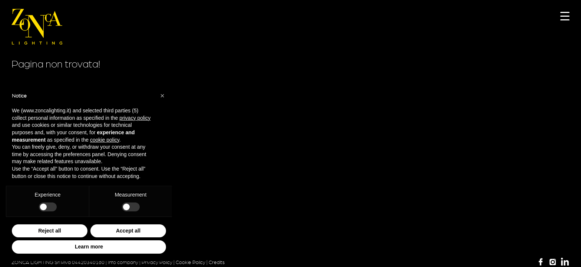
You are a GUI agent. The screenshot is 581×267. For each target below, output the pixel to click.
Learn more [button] (89, 247)
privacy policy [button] (134, 118)
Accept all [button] (128, 231)
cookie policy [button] (104, 140)
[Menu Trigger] (565, 16)
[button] (162, 96)
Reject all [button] (49, 231)
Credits (217, 262)
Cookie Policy (190, 262)
